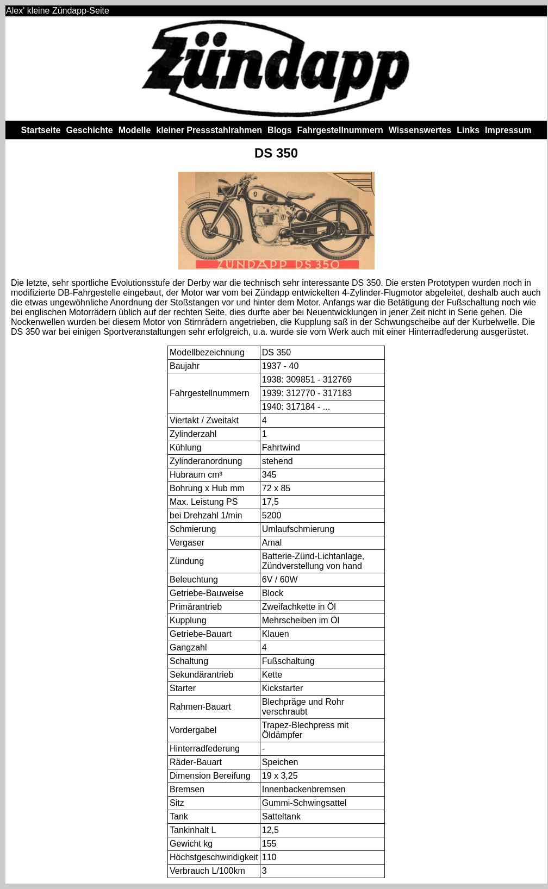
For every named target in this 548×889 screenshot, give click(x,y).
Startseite (41, 130)
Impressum (508, 130)
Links (468, 130)
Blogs (279, 130)
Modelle (135, 130)
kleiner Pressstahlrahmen (209, 130)
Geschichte (89, 130)
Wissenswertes (420, 130)
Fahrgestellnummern (340, 130)
